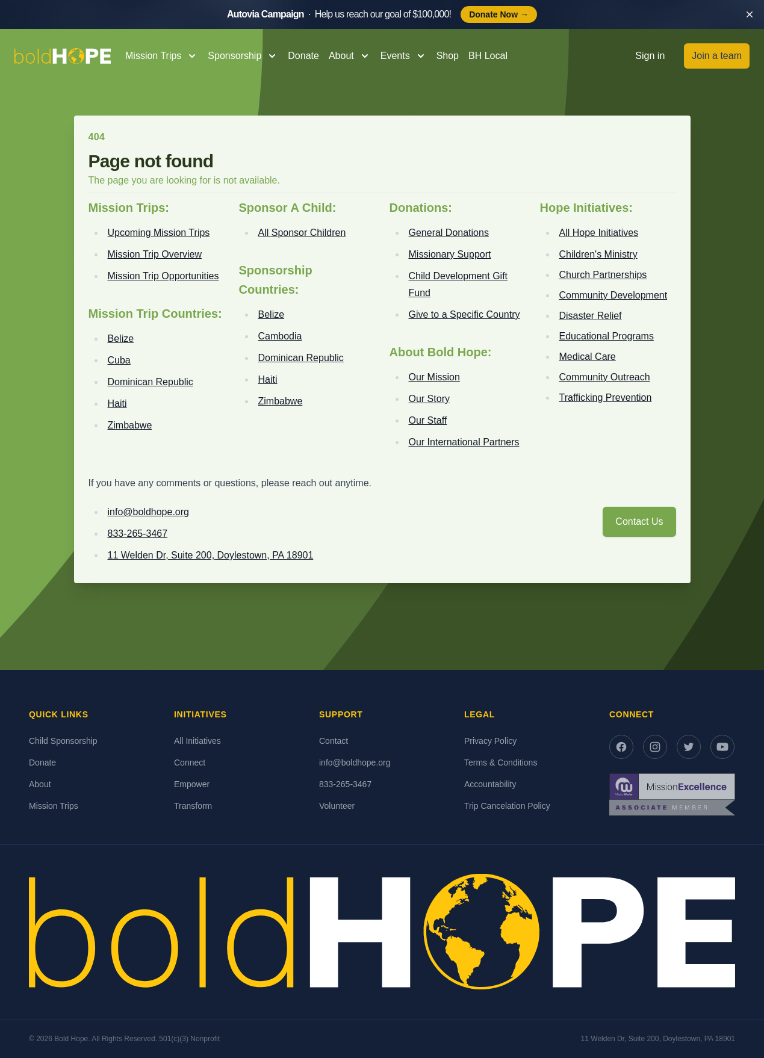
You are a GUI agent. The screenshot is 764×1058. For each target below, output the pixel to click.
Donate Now (499, 14)
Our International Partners (464, 442)
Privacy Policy (490, 741)
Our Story (429, 399)
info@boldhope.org (148, 512)
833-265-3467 (138, 533)
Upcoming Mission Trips (159, 232)
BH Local (488, 56)
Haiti (117, 403)
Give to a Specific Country (464, 314)
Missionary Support (450, 254)
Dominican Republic (150, 382)
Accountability (490, 784)
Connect (189, 762)
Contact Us (639, 521)
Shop (447, 56)
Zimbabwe (130, 425)
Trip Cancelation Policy (507, 806)
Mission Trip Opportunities (163, 276)
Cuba (119, 360)
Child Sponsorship (63, 741)
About (40, 784)
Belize (121, 338)
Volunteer (337, 806)
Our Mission (434, 377)
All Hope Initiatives (599, 232)
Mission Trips (53, 806)
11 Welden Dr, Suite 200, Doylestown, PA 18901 (211, 555)
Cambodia (280, 336)
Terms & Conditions (500, 762)
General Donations (449, 232)
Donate (303, 56)
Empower (192, 784)
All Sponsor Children (302, 232)
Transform (193, 806)
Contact (333, 741)
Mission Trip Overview (155, 254)
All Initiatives (197, 741)
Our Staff (428, 420)
